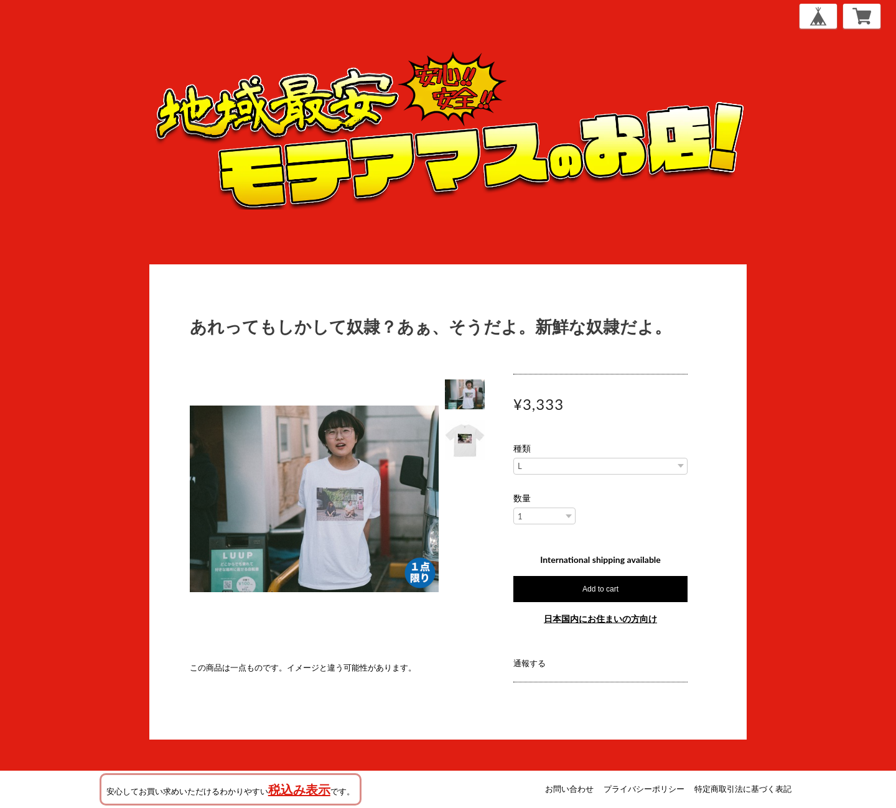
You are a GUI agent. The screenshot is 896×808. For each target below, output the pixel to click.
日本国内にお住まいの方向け (600, 618)
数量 (522, 498)
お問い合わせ (569, 789)
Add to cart (600, 589)
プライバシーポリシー (644, 789)
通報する (529, 663)
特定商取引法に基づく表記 (742, 789)
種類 (522, 448)
